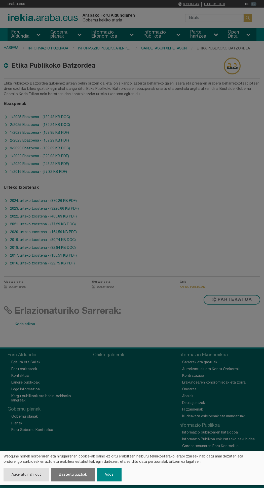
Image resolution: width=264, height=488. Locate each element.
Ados (109, 474)
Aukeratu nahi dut (26, 474)
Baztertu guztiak (73, 474)
